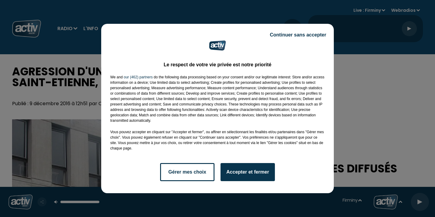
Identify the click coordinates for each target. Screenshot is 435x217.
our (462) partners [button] (138, 77)
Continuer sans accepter (298, 34)
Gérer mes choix (187, 172)
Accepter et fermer (247, 172)
